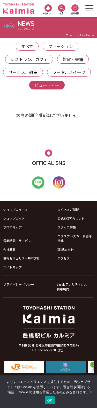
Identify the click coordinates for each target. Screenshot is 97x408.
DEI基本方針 (65, 249)
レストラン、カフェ (29, 59)
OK (49, 400)
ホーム (69, 34)
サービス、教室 (23, 72)
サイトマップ (12, 267)
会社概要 (9, 249)
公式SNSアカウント (71, 218)
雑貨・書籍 (73, 59)
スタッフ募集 (66, 227)
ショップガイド (14, 218)
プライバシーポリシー (18, 284)
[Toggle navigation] (89, 8)
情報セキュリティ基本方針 (21, 258)
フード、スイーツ (69, 72)
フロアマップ (12, 227)
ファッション (60, 46)
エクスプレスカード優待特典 (74, 238)
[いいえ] (90, 391)
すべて (27, 46)
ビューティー (47, 85)
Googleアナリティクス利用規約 (72, 286)
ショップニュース (85, 34)
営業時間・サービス (17, 240)
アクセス (63, 258)
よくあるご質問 (68, 209)
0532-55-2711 (47, 350)
